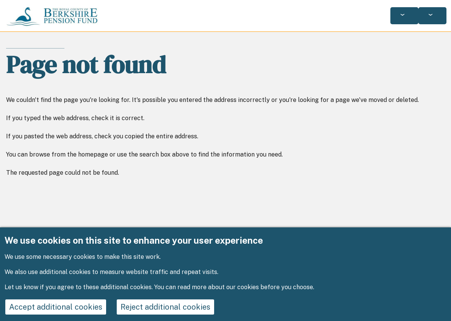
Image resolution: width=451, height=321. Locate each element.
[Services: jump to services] (404, 15)
